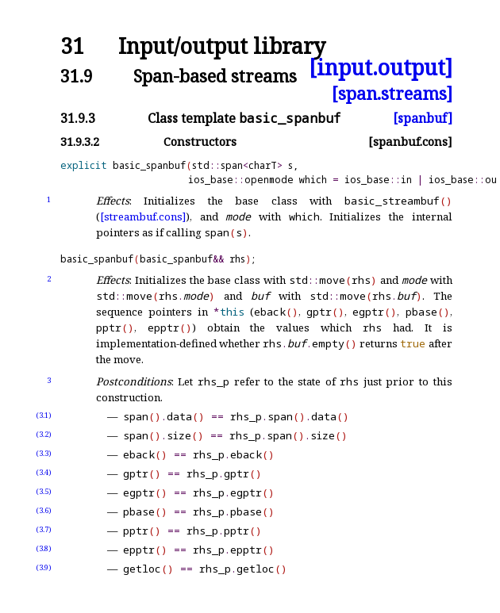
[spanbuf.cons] (410, 142)
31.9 (76, 75)
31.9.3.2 (79, 142)
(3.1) (44, 415)
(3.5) (44, 491)
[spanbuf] (422, 118)
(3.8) (44, 548)
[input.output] (380, 68)
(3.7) (44, 529)
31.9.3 (77, 118)
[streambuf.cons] (143, 216)
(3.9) (44, 567)
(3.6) (44, 510)
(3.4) (44, 472)
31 (72, 46)
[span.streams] (392, 93)
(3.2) (44, 434)
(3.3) (44, 453)
